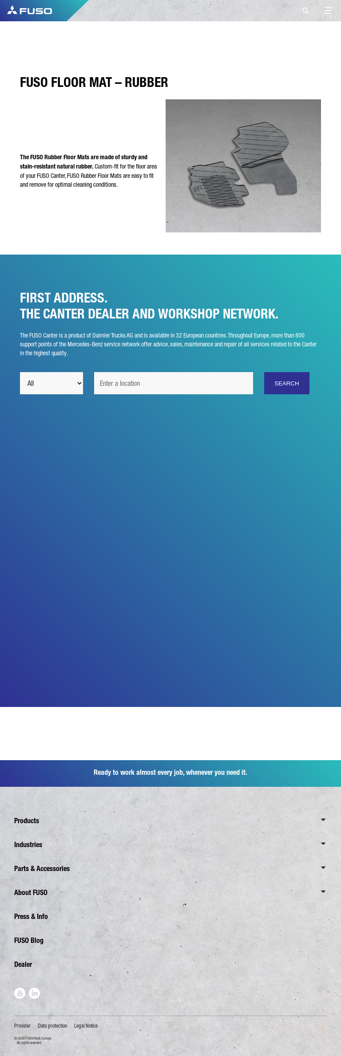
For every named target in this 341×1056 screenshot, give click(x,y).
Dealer (23, 964)
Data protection (52, 1026)
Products (26, 821)
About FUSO (31, 892)
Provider (22, 1026)
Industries (28, 844)
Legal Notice (86, 1026)
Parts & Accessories (42, 868)
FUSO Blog (29, 940)
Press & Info (31, 916)
